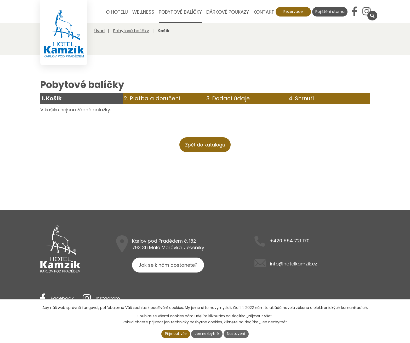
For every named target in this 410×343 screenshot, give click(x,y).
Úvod (97, 15)
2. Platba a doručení (152, 98)
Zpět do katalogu (205, 145)
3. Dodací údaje (228, 98)
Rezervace (293, 11)
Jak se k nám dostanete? (168, 266)
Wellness (143, 12)
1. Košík (52, 98)
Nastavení (237, 333)
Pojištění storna (330, 11)
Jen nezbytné (207, 333)
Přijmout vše (175, 333)
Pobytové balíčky (180, 12)
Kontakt (263, 12)
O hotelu (117, 12)
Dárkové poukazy (227, 12)
